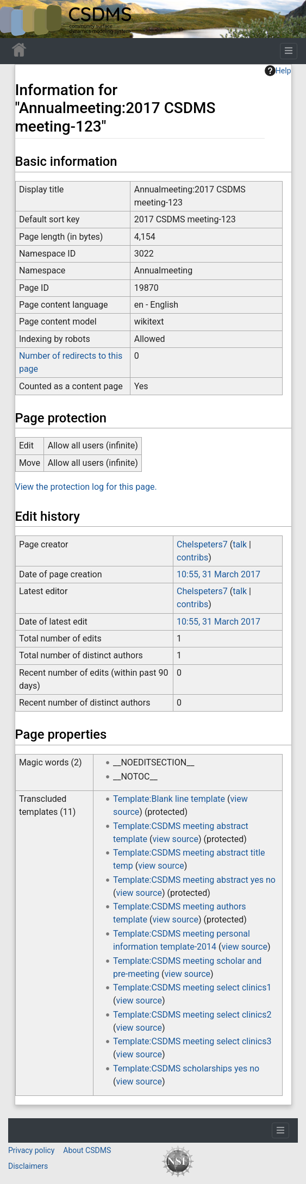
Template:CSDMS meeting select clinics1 (192, 987)
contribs (192, 557)
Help (278, 70)
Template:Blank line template (169, 799)
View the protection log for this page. (86, 487)
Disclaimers (28, 1166)
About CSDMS (87, 1150)
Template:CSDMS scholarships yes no (186, 1068)
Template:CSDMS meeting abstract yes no (194, 880)
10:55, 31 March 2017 (218, 574)
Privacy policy (31, 1150)
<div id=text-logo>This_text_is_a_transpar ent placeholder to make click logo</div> (17, 19)
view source (175, 839)
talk (240, 544)
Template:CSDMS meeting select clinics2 (192, 1014)
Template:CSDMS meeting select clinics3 (192, 1041)
